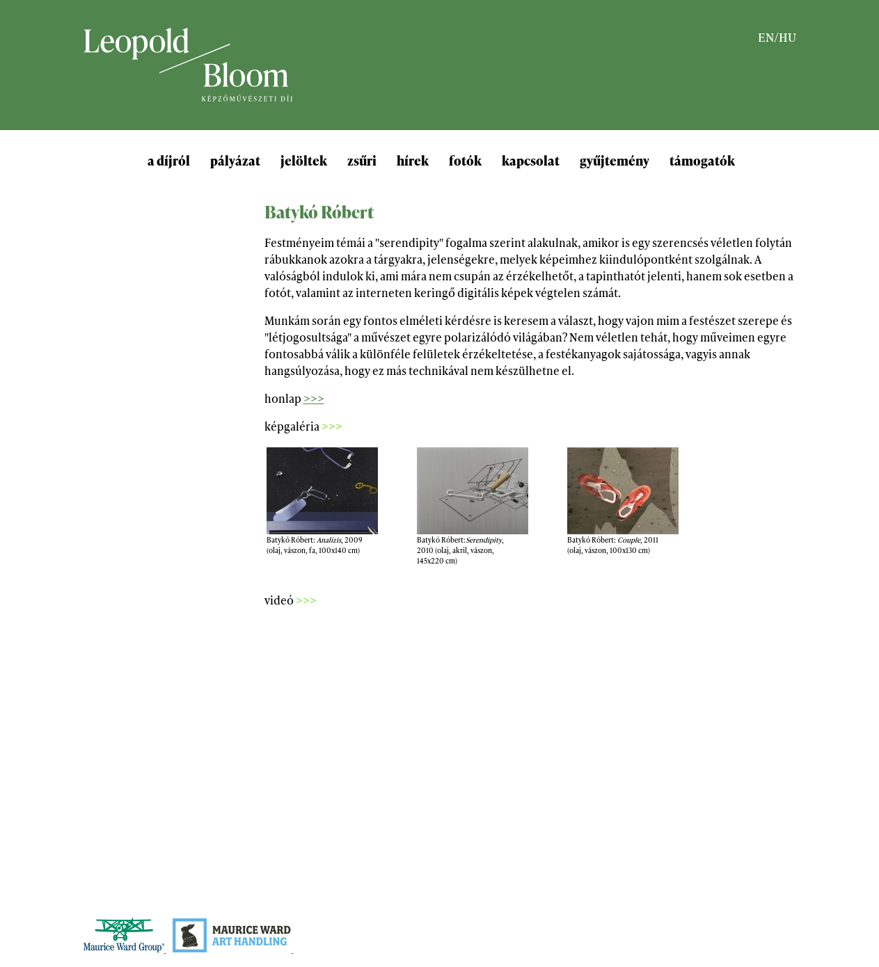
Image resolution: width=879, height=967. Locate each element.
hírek (413, 160)
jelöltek (303, 160)
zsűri (362, 160)
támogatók (702, 160)
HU (787, 36)
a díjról (169, 160)
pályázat (235, 160)
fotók (465, 160)
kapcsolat (531, 160)
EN (766, 36)
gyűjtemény (614, 160)
